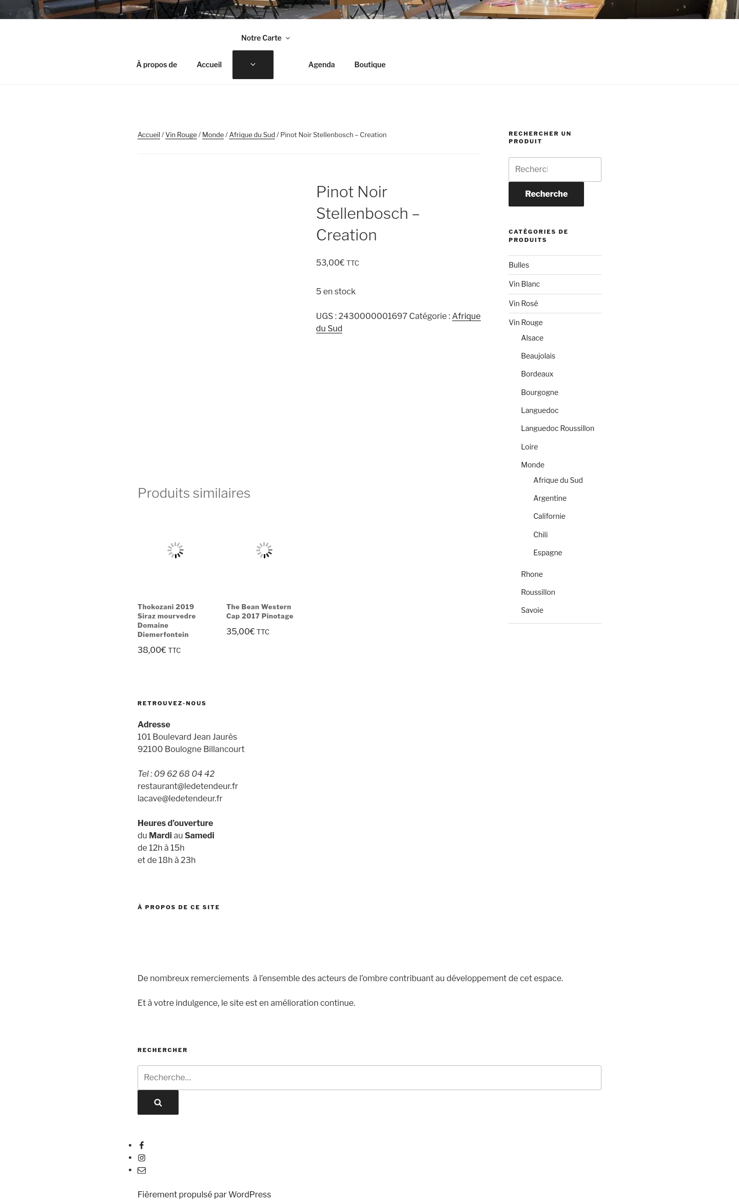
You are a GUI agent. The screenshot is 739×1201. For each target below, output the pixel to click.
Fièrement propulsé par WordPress (204, 1194)
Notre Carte (266, 37)
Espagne (547, 552)
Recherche (546, 194)
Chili (540, 534)
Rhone (532, 574)
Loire (529, 446)
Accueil (209, 64)
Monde (213, 134)
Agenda (321, 64)
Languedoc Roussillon (557, 428)
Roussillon (538, 592)
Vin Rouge (181, 134)
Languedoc (539, 410)
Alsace (532, 337)
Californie (549, 516)
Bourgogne (539, 392)
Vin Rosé (523, 303)
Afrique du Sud (252, 134)
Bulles (519, 264)
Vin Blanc (524, 283)
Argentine (550, 498)
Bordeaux (537, 373)
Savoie (532, 610)
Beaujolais (538, 355)
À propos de (157, 64)
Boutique (369, 64)
